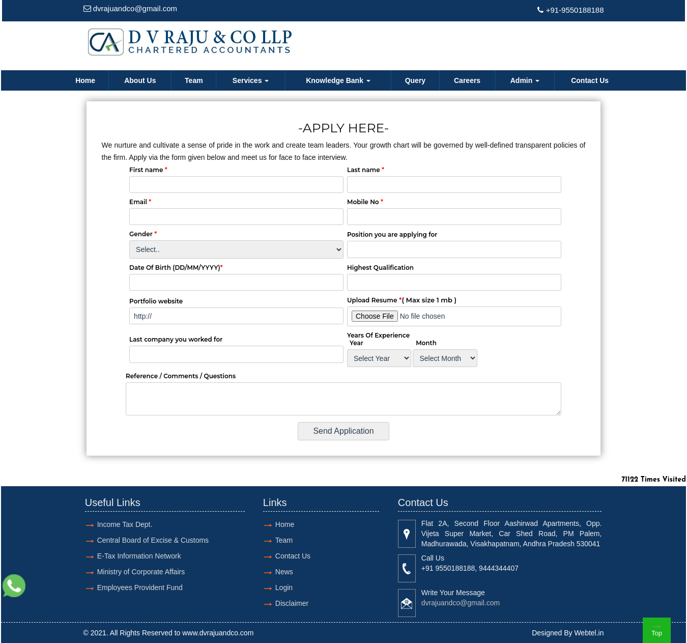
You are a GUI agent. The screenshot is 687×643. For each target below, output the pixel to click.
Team (194, 80)
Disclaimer (291, 603)
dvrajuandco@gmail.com (135, 8)
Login (284, 587)
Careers (467, 80)
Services (251, 80)
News (284, 572)
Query (415, 80)
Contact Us (590, 80)
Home (85, 80)
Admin (524, 80)
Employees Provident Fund (140, 587)
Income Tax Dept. (125, 524)
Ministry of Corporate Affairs (141, 572)
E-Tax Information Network (139, 556)
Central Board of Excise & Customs (153, 540)
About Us (140, 80)
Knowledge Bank (338, 80)
